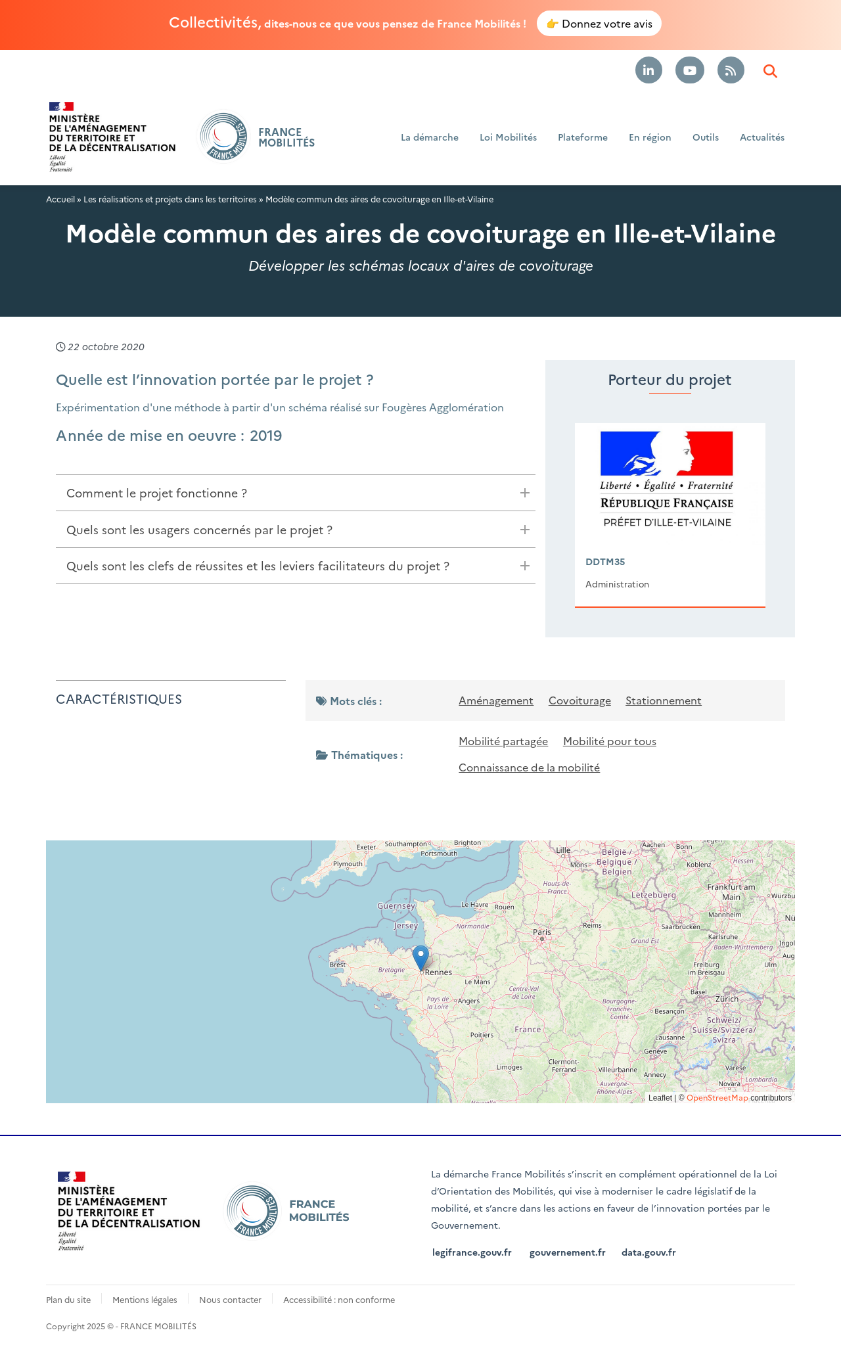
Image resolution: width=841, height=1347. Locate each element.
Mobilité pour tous (609, 740)
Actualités (762, 136)
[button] (421, 956)
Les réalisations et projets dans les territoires (170, 198)
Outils (706, 136)
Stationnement (663, 700)
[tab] (295, 492)
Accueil (60, 198)
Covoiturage (580, 700)
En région (650, 136)
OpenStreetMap (717, 1095)
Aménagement (496, 700)
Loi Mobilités (508, 136)
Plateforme (583, 136)
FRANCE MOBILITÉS (286, 136)
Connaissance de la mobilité (529, 765)
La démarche (430, 136)
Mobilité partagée (503, 740)
